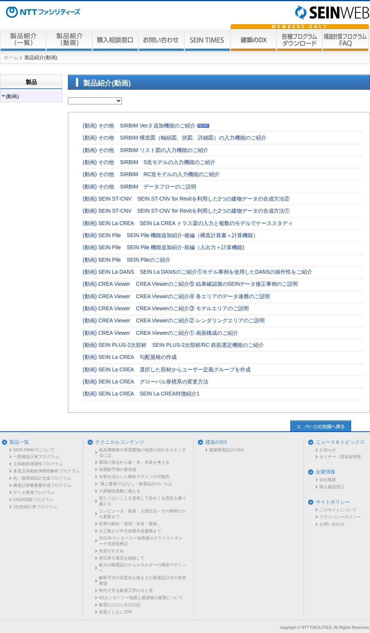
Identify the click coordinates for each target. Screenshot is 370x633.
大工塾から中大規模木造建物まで (130, 531)
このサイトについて (338, 509)
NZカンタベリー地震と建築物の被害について (141, 597)
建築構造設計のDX (226, 450)
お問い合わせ (331, 524)
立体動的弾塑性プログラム (38, 463)
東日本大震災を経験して (122, 558)
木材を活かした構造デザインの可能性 (134, 476)
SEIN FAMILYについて (33, 450)
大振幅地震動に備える (119, 491)
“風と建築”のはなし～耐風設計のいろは (135, 483)
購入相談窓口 (331, 486)
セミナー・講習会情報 (340, 456)
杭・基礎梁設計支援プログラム (42, 478)
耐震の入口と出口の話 (119, 604)
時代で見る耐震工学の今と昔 (126, 590)
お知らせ (327, 450)
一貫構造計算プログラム (36, 456)
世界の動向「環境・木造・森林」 (130, 523)
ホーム (11, 57)
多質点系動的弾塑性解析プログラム (46, 471)
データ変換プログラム (34, 492)
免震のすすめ (111, 551)
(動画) (12, 96)
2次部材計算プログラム (35, 506)
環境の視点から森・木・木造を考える (134, 462)
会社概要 (327, 479)
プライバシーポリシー (340, 517)
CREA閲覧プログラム (33, 499)
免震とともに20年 (116, 612)
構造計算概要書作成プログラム (42, 485)
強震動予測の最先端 (117, 469)
